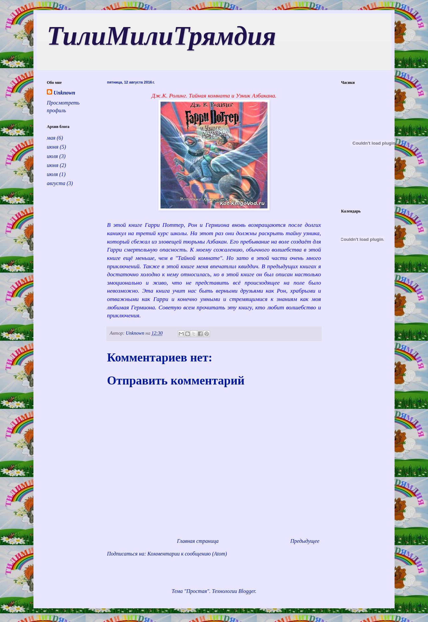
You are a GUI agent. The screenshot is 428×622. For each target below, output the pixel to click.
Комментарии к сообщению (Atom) (187, 554)
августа (56, 183)
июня (53, 147)
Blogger (246, 591)
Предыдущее (304, 541)
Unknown (64, 93)
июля (52, 156)
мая (51, 138)
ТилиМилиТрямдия (161, 35)
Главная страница (198, 541)
